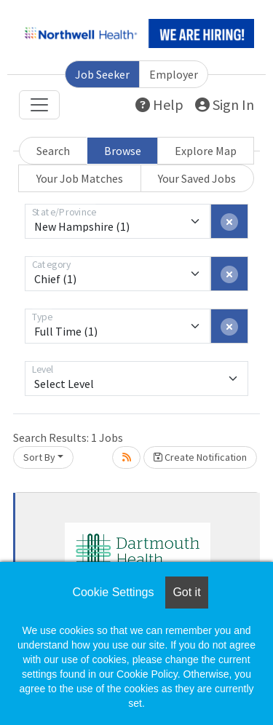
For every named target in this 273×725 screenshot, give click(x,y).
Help (159, 104)
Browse (122, 150)
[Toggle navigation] (39, 104)
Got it (186, 592)
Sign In (224, 104)
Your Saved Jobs (197, 178)
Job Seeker (102, 74)
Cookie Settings (113, 592)
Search (53, 150)
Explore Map (206, 150)
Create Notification (200, 457)
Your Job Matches (79, 178)
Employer (173, 74)
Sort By (39, 457)
